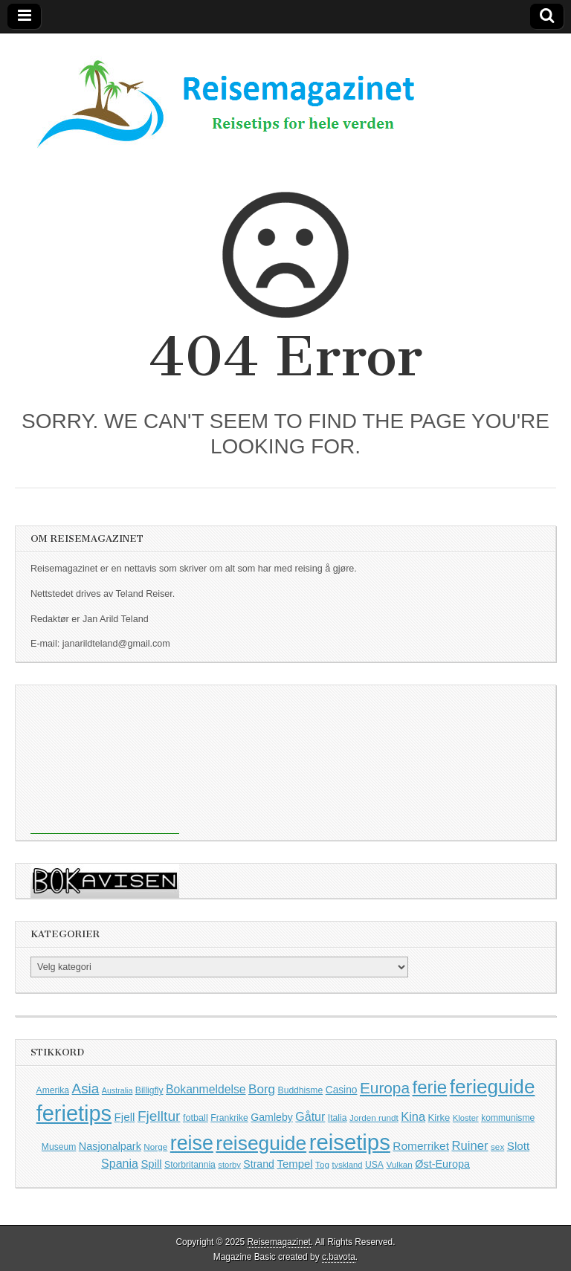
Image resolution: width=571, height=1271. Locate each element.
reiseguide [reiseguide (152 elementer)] (261, 1143)
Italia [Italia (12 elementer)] (337, 1118)
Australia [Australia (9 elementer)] (117, 1090)
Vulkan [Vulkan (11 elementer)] (399, 1164)
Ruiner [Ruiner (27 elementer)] (469, 1146)
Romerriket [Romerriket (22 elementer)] (421, 1145)
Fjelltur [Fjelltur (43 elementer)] (159, 1116)
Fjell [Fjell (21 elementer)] (124, 1116)
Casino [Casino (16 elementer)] (342, 1090)
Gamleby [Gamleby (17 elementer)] (272, 1117)
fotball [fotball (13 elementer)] (195, 1118)
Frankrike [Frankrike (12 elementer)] (229, 1118)
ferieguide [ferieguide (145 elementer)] (492, 1087)
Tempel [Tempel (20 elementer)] (294, 1163)
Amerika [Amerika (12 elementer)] (52, 1090)
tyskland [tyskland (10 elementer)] (347, 1164)
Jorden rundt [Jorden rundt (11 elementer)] (374, 1117)
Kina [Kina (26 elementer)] (413, 1116)
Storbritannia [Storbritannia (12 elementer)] (190, 1165)
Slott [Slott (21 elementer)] (518, 1145)
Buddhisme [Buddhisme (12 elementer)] (300, 1090)
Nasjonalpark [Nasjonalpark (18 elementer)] (110, 1146)
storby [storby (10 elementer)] (229, 1164)
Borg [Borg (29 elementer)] (261, 1089)
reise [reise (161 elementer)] (191, 1143)
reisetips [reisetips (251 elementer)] (349, 1142)
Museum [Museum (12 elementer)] (59, 1147)
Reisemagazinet (279, 1242)
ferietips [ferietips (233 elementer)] (74, 1113)
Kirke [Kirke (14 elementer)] (439, 1117)
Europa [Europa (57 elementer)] (385, 1087)
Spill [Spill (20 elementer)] (151, 1163)
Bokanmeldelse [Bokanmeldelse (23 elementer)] (205, 1089)
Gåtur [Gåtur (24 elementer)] (310, 1116)
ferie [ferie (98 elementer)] (430, 1087)
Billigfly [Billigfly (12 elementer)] (149, 1090)
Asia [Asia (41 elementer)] (86, 1088)
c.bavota (338, 1257)
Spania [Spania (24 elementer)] (119, 1163)
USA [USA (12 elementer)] (374, 1165)
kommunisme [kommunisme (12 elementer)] (508, 1118)
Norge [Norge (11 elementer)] (155, 1146)
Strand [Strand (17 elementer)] (258, 1164)
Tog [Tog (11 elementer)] (322, 1164)
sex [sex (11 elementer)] (497, 1146)
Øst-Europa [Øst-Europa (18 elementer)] (442, 1164)
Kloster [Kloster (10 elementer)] (466, 1117)
